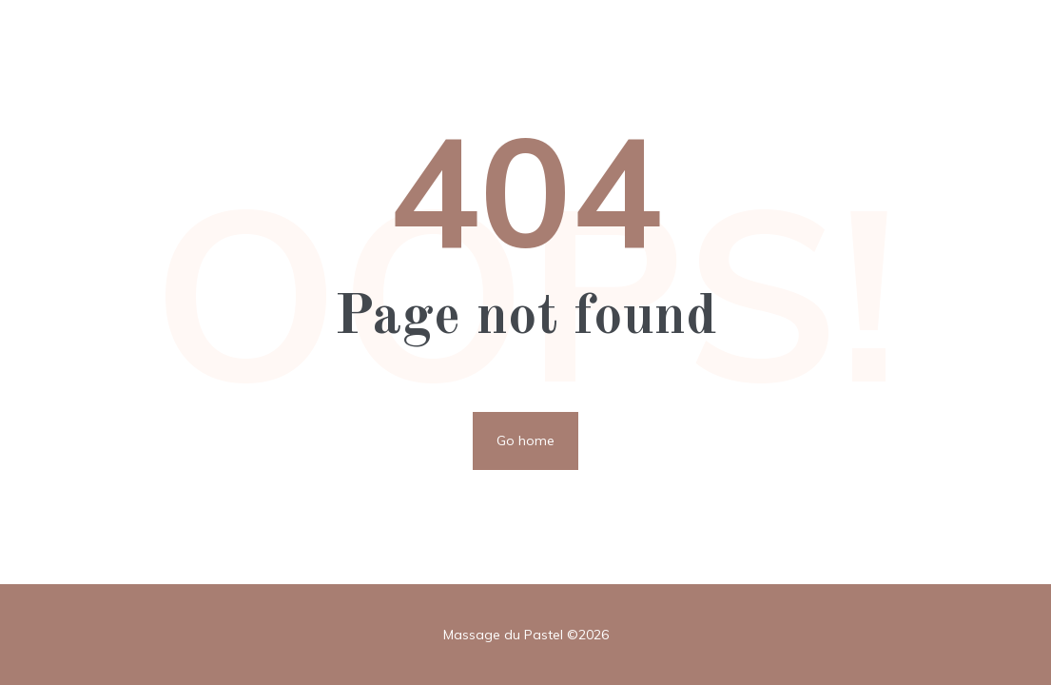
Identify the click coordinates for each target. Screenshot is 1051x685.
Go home (525, 440)
